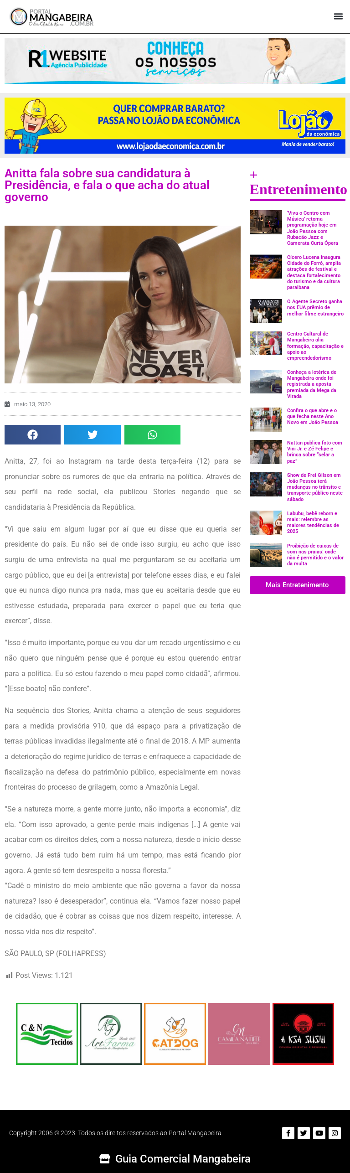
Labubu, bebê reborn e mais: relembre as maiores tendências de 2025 (313, 523)
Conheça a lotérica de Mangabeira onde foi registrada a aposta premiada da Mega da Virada (311, 384)
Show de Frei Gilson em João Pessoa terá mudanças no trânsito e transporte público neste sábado (315, 487)
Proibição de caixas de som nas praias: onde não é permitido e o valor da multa (315, 555)
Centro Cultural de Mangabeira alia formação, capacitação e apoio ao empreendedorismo (315, 346)
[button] (338, 16)
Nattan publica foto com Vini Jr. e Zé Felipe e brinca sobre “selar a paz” (314, 452)
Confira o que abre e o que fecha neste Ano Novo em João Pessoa (312, 416)
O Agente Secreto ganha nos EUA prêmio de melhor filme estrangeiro (315, 307)
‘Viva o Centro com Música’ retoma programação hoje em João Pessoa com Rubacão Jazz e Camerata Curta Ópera (312, 228)
